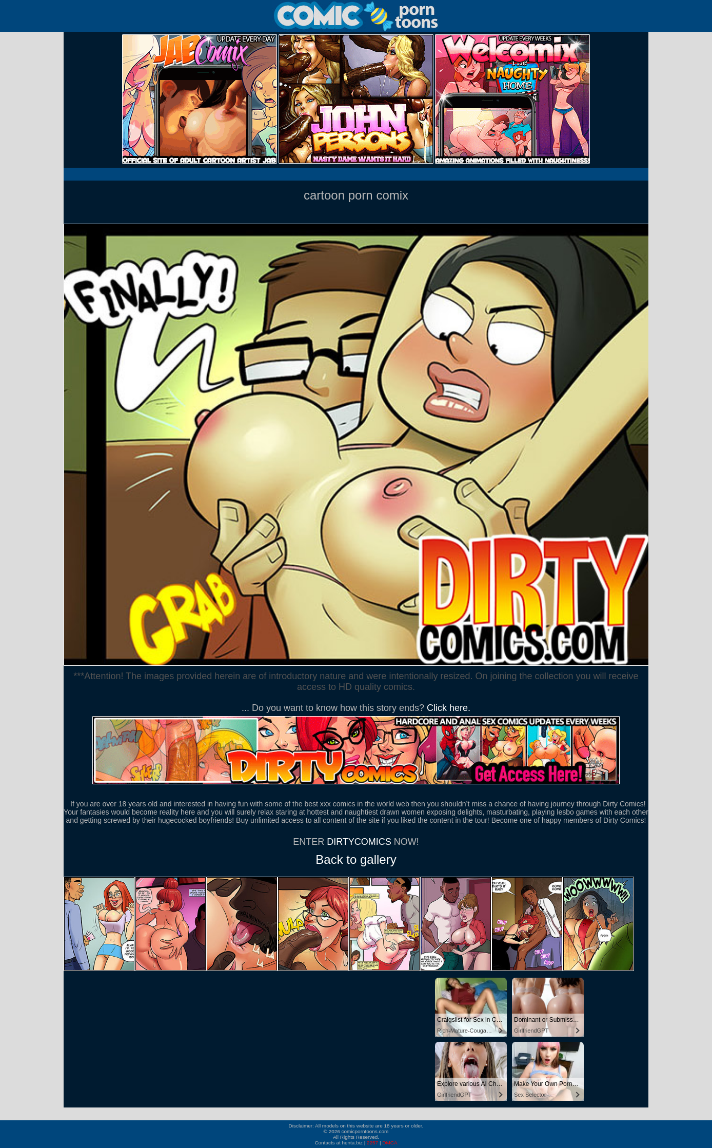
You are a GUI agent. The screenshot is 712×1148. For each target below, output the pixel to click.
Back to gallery (355, 859)
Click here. (448, 708)
